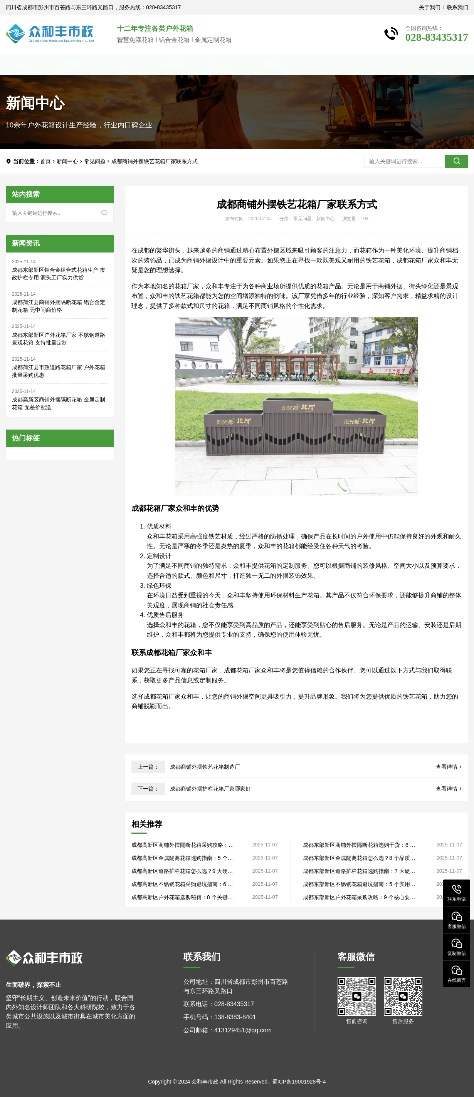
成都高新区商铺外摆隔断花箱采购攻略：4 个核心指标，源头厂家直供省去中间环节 (181, 845)
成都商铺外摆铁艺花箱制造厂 (205, 767)
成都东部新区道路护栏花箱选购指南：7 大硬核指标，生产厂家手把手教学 (359, 871)
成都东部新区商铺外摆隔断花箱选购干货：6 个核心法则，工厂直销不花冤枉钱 (359, 845)
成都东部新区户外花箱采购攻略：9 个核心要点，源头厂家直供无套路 (356, 897)
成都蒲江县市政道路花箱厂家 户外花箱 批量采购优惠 (58, 371)
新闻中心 (222, 64)
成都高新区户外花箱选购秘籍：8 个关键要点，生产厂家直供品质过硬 (182, 897)
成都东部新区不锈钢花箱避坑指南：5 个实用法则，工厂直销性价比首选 (359, 884)
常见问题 (95, 161)
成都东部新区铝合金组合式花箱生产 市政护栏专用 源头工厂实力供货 (58, 274)
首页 (25, 64)
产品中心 (120, 64)
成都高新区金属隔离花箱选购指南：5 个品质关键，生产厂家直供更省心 (182, 858)
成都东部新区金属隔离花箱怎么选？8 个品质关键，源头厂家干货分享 (359, 858)
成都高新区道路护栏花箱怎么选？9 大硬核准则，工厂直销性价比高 (182, 871)
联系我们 (457, 7)
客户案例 (171, 64)
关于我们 (429, 7)
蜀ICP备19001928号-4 (299, 1082)
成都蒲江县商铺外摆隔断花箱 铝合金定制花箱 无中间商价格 (58, 306)
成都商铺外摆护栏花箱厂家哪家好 (210, 789)
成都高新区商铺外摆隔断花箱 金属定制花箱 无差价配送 (58, 403)
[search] (456, 161)
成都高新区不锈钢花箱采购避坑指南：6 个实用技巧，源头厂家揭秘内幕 (182, 884)
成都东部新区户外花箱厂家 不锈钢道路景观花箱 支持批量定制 (58, 339)
